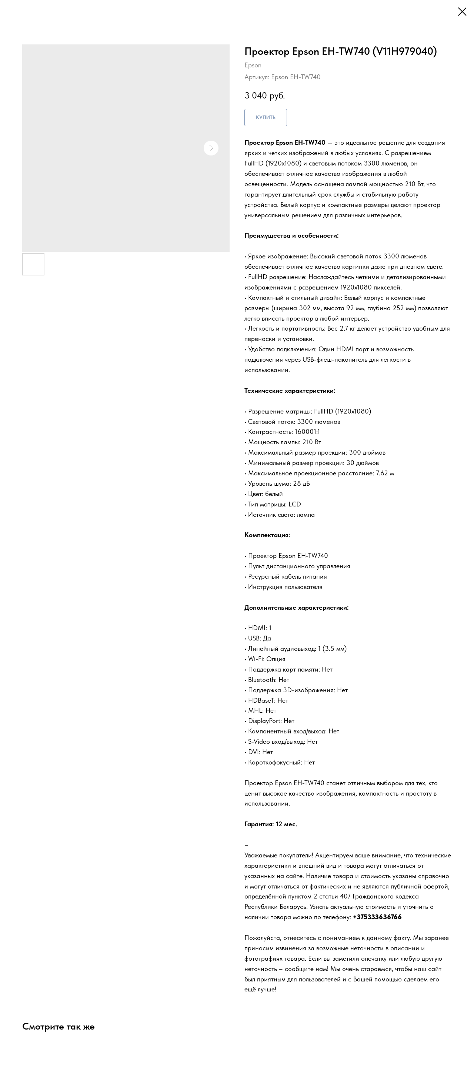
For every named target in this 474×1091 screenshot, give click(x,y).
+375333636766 (377, 917)
